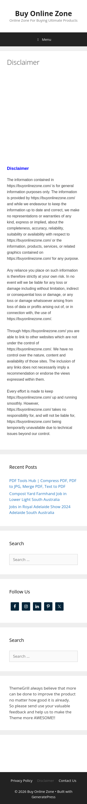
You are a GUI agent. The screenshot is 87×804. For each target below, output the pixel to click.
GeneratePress (43, 796)
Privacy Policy (21, 780)
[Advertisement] (43, 118)
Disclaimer (45, 780)
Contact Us (67, 780)
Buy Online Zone (43, 13)
